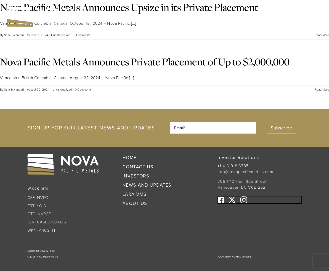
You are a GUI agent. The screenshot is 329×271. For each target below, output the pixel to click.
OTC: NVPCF (39, 214)
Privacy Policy (47, 250)
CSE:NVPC (105, 16)
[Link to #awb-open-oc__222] (315, 17)
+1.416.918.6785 (233, 166)
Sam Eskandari (14, 35)
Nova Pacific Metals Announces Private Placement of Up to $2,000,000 (145, 61)
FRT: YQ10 (36, 206)
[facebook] (221, 199)
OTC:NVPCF (138, 16)
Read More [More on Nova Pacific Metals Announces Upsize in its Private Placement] (322, 35)
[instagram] (243, 199)
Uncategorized (61, 35)
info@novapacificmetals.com (245, 172)
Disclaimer (33, 250)
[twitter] (232, 199)
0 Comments (82, 35)
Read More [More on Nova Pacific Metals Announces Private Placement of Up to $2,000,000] (322, 89)
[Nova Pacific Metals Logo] (41, 9)
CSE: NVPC (37, 198)
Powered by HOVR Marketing (234, 256)
